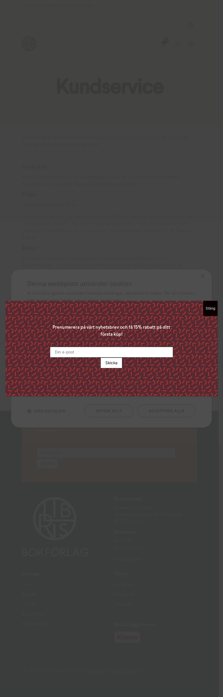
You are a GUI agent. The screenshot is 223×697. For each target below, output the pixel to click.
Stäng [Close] (210, 308)
